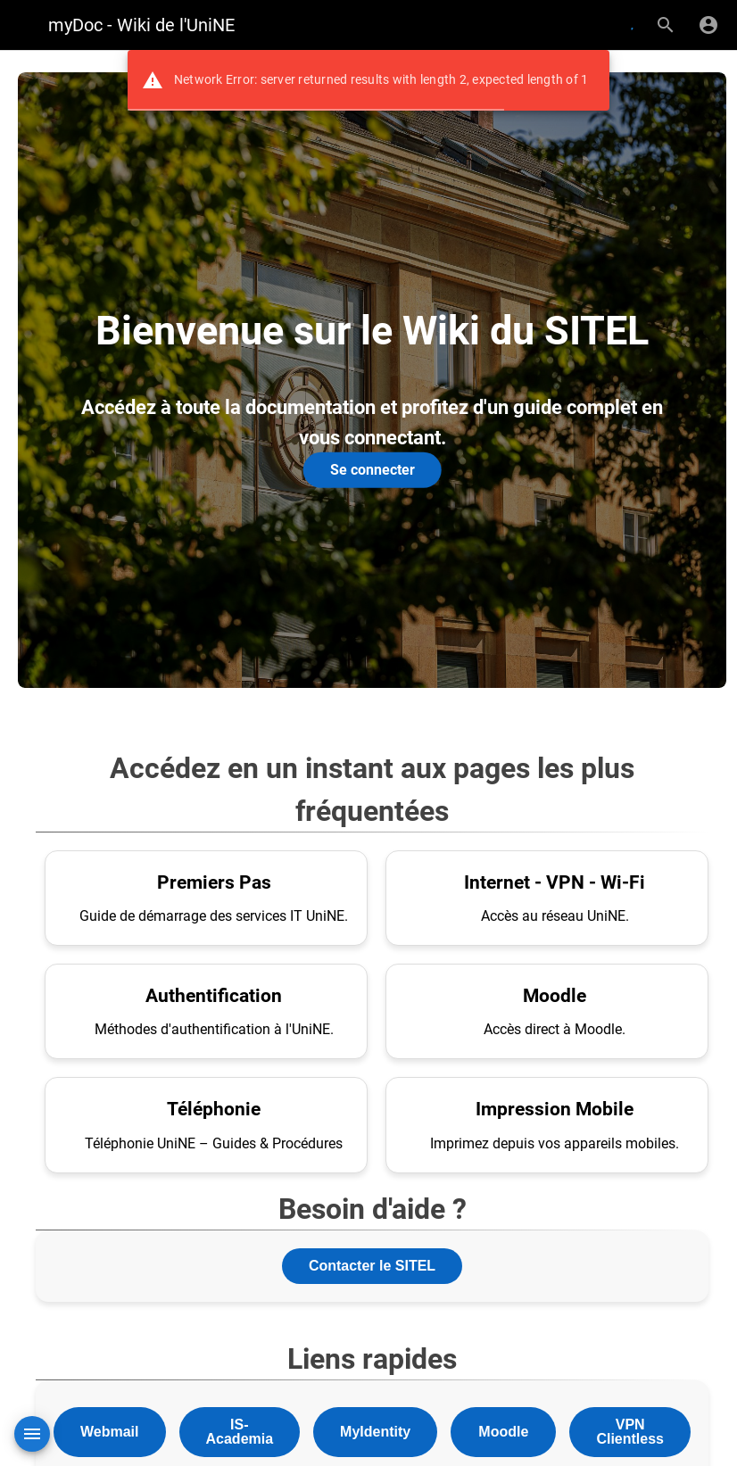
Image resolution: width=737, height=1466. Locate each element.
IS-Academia (240, 1431)
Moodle (503, 1431)
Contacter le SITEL (372, 1265)
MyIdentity (375, 1431)
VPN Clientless (630, 1431)
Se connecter (372, 469)
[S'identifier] (708, 25)
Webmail (109, 1431)
